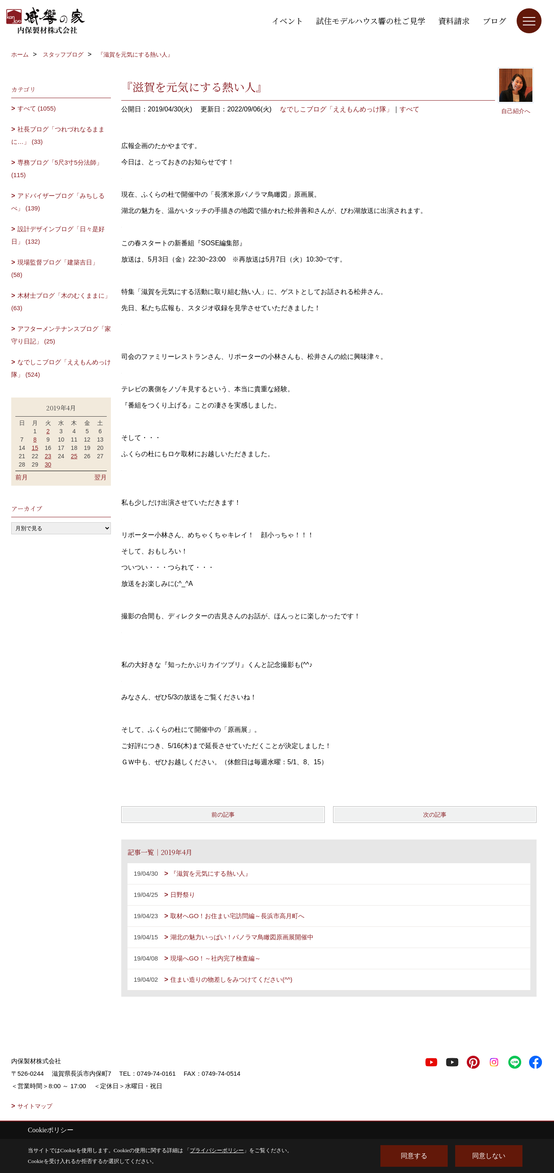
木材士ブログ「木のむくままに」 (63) (61, 301)
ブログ (494, 20)
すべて (409, 109)
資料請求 (454, 20)
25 (74, 456)
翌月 (100, 477)
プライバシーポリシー (217, 1150)
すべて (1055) (36, 108)
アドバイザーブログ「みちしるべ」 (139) (58, 202)
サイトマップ (34, 1106)
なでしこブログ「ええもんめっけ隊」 (336, 109)
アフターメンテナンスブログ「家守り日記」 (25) (61, 335)
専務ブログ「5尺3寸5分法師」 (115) (57, 168)
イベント (287, 20)
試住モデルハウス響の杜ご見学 (370, 20)
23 (48, 456)
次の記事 (434, 814)
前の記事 (223, 814)
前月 (21, 477)
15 (35, 448)
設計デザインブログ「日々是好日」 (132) (58, 235)
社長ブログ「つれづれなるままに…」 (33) (58, 135)
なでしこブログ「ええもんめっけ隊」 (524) (61, 368)
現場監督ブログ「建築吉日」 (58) (54, 268)
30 (48, 464)
